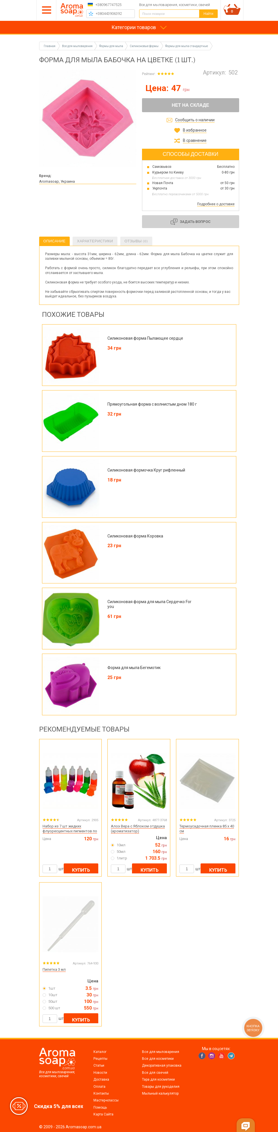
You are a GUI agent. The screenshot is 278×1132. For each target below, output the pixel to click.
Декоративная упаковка (161, 1065)
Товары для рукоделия (160, 1087)
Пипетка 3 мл (54, 969)
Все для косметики (158, 1059)
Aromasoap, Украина (57, 181)
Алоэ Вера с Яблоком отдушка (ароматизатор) (138, 828)
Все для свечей (155, 1073)
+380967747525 (108, 5)
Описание (54, 241)
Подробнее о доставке (216, 204)
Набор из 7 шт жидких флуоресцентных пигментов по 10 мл (70, 831)
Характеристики (95, 241)
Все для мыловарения (160, 1052)
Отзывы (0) (136, 241)
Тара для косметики (158, 1079)
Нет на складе (190, 105)
